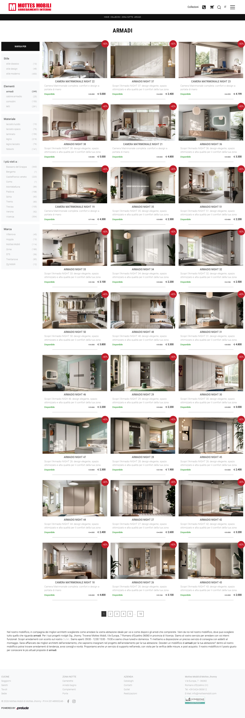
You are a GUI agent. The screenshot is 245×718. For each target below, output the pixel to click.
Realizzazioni (130, 694)
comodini (11, 101)
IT (224, 7)
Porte (65, 694)
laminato (10, 134)
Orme (9, 249)
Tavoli (4, 689)
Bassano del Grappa (16, 167)
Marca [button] (8, 229)
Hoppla (10, 239)
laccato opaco (13, 129)
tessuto (10, 149)
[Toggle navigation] (231, 7)
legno (9, 139)
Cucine (5, 677)
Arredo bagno (69, 685)
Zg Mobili (10, 264)
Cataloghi (129, 681)
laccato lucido (13, 124)
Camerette (67, 681)
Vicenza (10, 217)
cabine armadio (14, 96)
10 (140, 614)
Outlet (66, 639)
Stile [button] (6, 58)
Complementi (69, 689)
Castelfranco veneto (16, 177)
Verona (10, 212)
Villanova (11, 234)
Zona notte (127, 17)
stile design (12, 69)
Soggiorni (6, 681)
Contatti (128, 685)
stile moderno (13, 74)
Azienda (128, 677)
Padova (10, 192)
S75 (8, 254)
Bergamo (11, 172)
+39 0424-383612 (198, 689)
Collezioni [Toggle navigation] (191, 7)
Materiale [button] (9, 119)
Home (106, 17)
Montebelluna (13, 187)
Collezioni (115, 17)
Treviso (10, 207)
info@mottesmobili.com (204, 694)
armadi (9, 91)
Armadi (137, 17)
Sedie (4, 694)
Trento (9, 202)
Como (9, 182)
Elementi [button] (9, 86)
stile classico (12, 64)
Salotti (4, 685)
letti (8, 106)
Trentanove (12, 259)
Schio (9, 197)
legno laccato (13, 144)
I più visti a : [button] (11, 161)
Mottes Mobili (13, 244)
